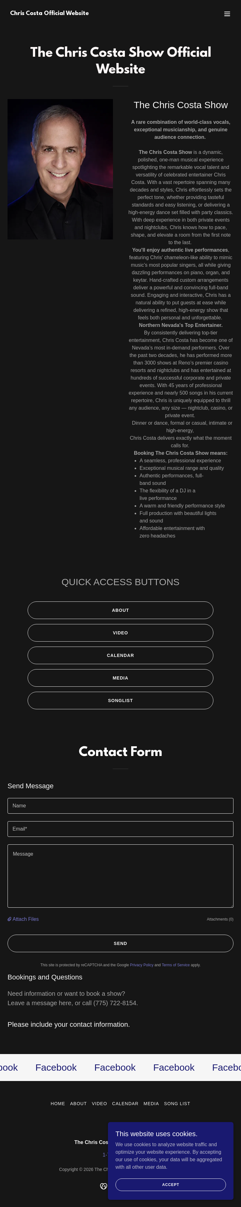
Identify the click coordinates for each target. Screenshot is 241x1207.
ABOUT (120, 610)
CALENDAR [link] (125, 1103)
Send (120, 943)
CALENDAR (120, 655)
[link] (49, 13)
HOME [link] (58, 1103)
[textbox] (120, 806)
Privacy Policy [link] (141, 965)
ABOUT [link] (78, 1103)
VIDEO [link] (99, 1103)
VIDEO (120, 632)
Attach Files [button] (26, 919)
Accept (170, 1193)
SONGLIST (120, 700)
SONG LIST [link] (177, 1103)
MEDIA (120, 677)
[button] (227, 14)
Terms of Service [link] (176, 965)
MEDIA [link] (151, 1103)
